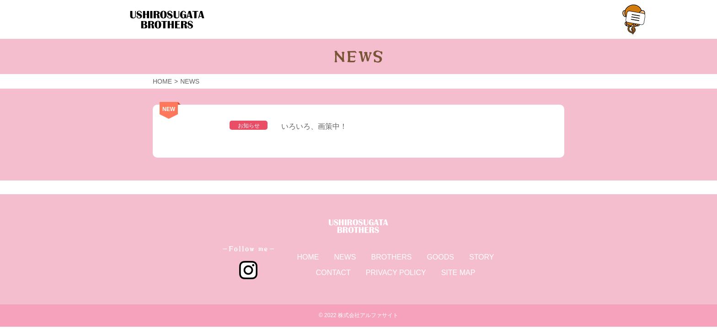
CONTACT (333, 272)
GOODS (440, 257)
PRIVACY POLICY (396, 272)
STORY (481, 257)
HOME (308, 257)
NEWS (345, 257)
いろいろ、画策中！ (314, 126)
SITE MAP (458, 272)
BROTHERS (391, 257)
